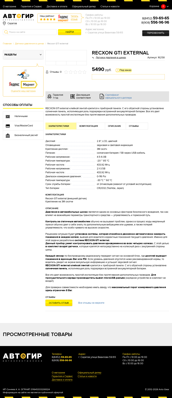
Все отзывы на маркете (91, 303)
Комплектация (88, 126)
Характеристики (59, 126)
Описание (114, 126)
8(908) (155, 23)
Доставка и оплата (57, 6)
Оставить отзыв (59, 303)
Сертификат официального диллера (118, 96)
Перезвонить (155, 33)
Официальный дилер (84, 6)
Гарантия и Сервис (31, 6)
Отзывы (134, 126)
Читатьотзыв (74, 18)
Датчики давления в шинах (29, 43)
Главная (7, 43)
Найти (70, 32)
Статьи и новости (109, 6)
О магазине (9, 6)
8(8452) (155, 18)
